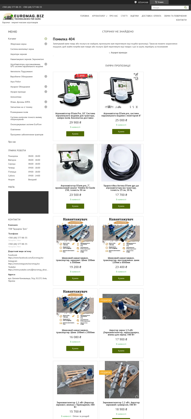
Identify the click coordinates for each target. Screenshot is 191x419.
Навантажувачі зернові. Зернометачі (27, 59)
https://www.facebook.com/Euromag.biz (25, 257)
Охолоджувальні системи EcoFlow (25, 124)
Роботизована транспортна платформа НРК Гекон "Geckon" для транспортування (118, 334)
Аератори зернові (18, 54)
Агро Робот (15, 81)
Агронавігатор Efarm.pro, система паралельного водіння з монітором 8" (117, 115)
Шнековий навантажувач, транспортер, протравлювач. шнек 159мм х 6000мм (161, 190)
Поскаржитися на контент (93, 416)
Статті (124, 15)
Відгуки (135, 15)
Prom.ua (109, 413)
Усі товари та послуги (117, 367)
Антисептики (15, 97)
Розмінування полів (19, 112)
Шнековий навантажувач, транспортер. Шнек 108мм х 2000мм (74, 262)
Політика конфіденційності (116, 416)
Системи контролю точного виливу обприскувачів (26, 118)
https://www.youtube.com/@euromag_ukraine (28, 269)
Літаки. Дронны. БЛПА (20, 102)
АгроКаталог (98, 15)
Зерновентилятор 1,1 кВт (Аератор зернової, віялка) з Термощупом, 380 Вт (161, 262)
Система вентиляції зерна (22, 49)
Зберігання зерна (18, 44)
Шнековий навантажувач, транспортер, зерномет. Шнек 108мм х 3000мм (118, 190)
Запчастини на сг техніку (21, 107)
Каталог (12, 38)
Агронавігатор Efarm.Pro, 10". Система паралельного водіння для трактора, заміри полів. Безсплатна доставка (74, 116)
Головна (84, 15)
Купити (74, 136)
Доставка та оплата (12, 393)
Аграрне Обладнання (20, 86)
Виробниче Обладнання (21, 76)
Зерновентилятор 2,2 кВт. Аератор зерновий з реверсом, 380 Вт (74, 333)
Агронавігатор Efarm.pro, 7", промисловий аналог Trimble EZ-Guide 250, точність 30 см (161, 115)
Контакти (181, 20)
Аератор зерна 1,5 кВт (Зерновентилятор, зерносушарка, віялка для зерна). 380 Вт (118, 262)
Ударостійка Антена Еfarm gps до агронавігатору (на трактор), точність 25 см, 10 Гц (74, 190)
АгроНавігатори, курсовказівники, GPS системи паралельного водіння (26, 65)
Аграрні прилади (18, 91)
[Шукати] (185, 7)
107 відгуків (143, 2)
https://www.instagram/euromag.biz (24, 263)
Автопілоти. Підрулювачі (21, 71)
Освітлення (15, 129)
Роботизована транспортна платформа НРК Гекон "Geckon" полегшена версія (161, 334)
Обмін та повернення (175, 15)
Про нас (114, 15)
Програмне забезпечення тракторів (26, 134)
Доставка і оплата (151, 15)
